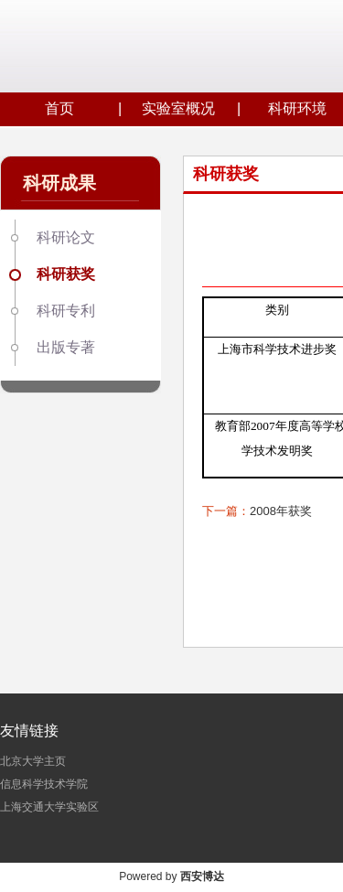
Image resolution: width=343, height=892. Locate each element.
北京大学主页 (33, 761)
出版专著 (66, 347)
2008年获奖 (281, 511)
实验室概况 (178, 108)
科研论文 (66, 237)
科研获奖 (66, 274)
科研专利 (66, 310)
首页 (59, 108)
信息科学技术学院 (44, 784)
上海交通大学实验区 (49, 807)
